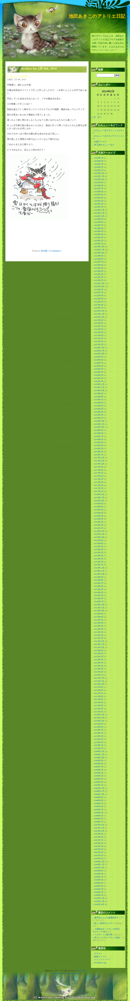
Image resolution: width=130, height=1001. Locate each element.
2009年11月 (99, 754)
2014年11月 (99, 571)
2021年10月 (99, 317)
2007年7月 (98, 840)
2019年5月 (98, 406)
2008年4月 (98, 812)
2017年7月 (98, 473)
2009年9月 (98, 760)
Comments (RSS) (71, 973)
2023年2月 (98, 277)
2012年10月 (99, 647)
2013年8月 (98, 617)
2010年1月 (98, 748)
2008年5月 (98, 809)
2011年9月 (98, 687)
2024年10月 (99, 216)
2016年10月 (99, 500)
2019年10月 (99, 390)
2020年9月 (98, 357)
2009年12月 (99, 751)
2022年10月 (99, 286)
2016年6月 (98, 513)
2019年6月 (98, 402)
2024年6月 (98, 228)
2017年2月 (98, 488)
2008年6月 (98, 806)
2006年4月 (98, 886)
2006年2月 (98, 892)
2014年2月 (98, 598)
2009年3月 (98, 779)
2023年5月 (98, 268)
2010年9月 (98, 724)
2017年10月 (99, 464)
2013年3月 (98, 632)
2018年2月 (98, 451)
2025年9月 (98, 182)
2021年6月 (98, 329)
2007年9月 (98, 834)
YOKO (104, 931)
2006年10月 (99, 867)
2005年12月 (99, 898)
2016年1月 (98, 528)
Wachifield (81, 971)
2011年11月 (99, 681)
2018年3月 (98, 448)
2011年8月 (98, 690)
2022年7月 (98, 292)
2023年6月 (98, 265)
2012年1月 (98, 675)
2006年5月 (98, 883)
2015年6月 (98, 549)
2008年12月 (99, 788)
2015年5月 (98, 552)
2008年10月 (99, 794)
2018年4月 (98, 445)
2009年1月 (98, 785)
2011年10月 (99, 684)
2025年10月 (99, 179)
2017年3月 (98, 485)
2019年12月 (99, 384)
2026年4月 (98, 161)
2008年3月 (98, 815)
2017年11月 (99, 461)
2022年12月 (99, 283)
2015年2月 (98, 562)
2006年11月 (99, 864)
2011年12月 (99, 678)
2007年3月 (98, 852)
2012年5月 (98, 663)
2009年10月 (99, 757)
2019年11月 (99, 387)
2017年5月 (98, 479)
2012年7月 (98, 656)
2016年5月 (98, 516)
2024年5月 (98, 231)
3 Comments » (55, 251)
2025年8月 (98, 185)
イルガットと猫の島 (103, 934)
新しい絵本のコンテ (103, 923)
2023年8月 (98, 259)
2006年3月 (98, 889)
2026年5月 (98, 158)
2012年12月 (99, 641)
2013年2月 (98, 635)
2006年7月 (98, 877)
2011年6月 (98, 696)
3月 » (99, 117)
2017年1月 (98, 491)
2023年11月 (99, 249)
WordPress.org (100, 962)
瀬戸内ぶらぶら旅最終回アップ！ (109, 917)
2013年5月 (98, 626)
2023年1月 (98, 280)
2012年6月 (98, 659)
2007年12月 (99, 825)
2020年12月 (99, 347)
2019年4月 (98, 409)
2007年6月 (98, 843)
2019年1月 (98, 418)
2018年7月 (98, 436)
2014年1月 (98, 601)
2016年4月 (98, 519)
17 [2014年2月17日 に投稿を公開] (98, 110)
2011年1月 (98, 711)
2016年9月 (98, 503)
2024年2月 (98, 240)
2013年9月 (98, 614)
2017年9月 (98, 467)
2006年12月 (99, 861)
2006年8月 (98, 874)
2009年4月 (98, 776)
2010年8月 (98, 727)
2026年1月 (98, 170)
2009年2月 (98, 782)
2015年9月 (98, 540)
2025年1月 (98, 207)
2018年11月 (99, 424)
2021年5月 (98, 332)
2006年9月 (98, 871)
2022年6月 (98, 295)
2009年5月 (98, 773)
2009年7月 (98, 767)
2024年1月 (98, 243)
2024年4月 (98, 234)
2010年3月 (98, 742)
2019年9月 (98, 393)
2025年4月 (98, 198)
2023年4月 (98, 271)
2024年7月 (98, 225)
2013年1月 (98, 638)
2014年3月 (98, 595)
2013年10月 (99, 610)
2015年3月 (98, 559)
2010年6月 (98, 733)
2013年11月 (99, 608)
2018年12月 (99, 421)
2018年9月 (98, 430)
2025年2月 (98, 204)
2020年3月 (98, 375)
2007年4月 (98, 849)
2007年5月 (98, 846)
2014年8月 (98, 580)
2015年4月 (98, 555)
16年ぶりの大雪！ (18, 76)
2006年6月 (98, 880)
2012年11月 (99, 644)
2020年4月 (98, 372)
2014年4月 (98, 592)
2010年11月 (99, 718)
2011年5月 (98, 699)
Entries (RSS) (56, 973)
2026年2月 (98, 167)
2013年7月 (98, 620)
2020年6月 (98, 366)
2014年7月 (98, 583)
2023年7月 (98, 262)
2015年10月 (99, 537)
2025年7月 (98, 188)
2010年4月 (98, 739)
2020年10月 (99, 353)
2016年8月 (98, 506)
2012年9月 (98, 650)
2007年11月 (99, 828)
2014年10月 (99, 574)
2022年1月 (98, 308)
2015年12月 (99, 531)
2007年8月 (98, 837)
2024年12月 (99, 210)
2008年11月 (99, 791)
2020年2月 (98, 378)
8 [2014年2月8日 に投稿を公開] (114, 102)
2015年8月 (98, 543)
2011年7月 (98, 693)
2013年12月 (99, 604)
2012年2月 (98, 672)
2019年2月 (98, 415)
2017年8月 (98, 470)
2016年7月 (98, 510)
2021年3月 (98, 338)
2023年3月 (98, 274)
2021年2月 (98, 341)
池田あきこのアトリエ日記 (97, 16)
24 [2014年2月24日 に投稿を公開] (98, 113)
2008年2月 (98, 818)
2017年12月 (99, 457)
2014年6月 (98, 586)
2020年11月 (99, 351)
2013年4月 (98, 629)
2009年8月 (98, 763)
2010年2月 (98, 745)
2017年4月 (98, 482)
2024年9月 (98, 219)
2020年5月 (98, 369)
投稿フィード (100, 956)
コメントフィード (102, 959)
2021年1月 (98, 344)
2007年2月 (98, 855)
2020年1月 (98, 381)
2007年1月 (98, 858)
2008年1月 (98, 822)
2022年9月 (98, 289)
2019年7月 (98, 399)
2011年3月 (98, 705)
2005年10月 (99, 904)
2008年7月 (98, 803)
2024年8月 (98, 222)
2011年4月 (98, 702)
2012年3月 (98, 669)
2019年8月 (98, 396)
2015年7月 (98, 546)
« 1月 (93, 117)
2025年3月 (98, 201)
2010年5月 (98, 736)
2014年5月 (98, 589)
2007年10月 (99, 831)
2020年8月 (98, 360)
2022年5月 (98, 298)
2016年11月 (99, 497)
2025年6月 (98, 191)
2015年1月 (98, 565)
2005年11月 (99, 901)
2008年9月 (98, 797)
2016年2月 (98, 525)
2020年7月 (98, 363)
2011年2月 (98, 708)
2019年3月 (98, 412)
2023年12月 (99, 246)
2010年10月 (99, 721)
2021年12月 (99, 311)
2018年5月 (98, 442)
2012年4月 (98, 666)
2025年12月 (99, 173)
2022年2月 (98, 305)
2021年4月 (98, 335)
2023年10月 (99, 253)
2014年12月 (99, 568)
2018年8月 (98, 433)
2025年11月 (99, 176)
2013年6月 (98, 623)
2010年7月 (98, 730)
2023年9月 (98, 256)
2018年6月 (98, 439)
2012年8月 (98, 653)
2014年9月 (98, 577)
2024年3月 (98, 237)
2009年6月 (98, 770)
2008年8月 (98, 800)
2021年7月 (98, 326)
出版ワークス (100, 141)
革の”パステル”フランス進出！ (108, 937)
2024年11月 (99, 213)
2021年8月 (98, 323)
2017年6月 (98, 476)
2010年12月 (99, 714)
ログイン (98, 953)
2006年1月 (98, 895)
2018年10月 (99, 427)
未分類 (44, 251)
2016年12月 (99, 494)
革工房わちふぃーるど (104, 145)
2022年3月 (98, 302)
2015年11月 (99, 534)
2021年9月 (98, 320)
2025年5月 (98, 194)
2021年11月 (99, 314)
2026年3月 (98, 164)
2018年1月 (98, 455)
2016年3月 (98, 522)
